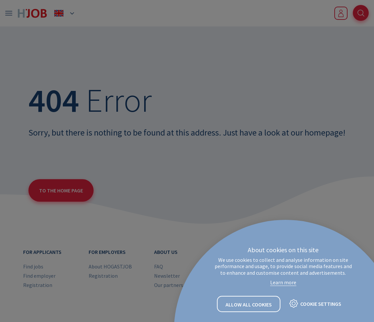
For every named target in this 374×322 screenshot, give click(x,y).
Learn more (283, 282)
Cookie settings (320, 304)
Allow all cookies (249, 304)
